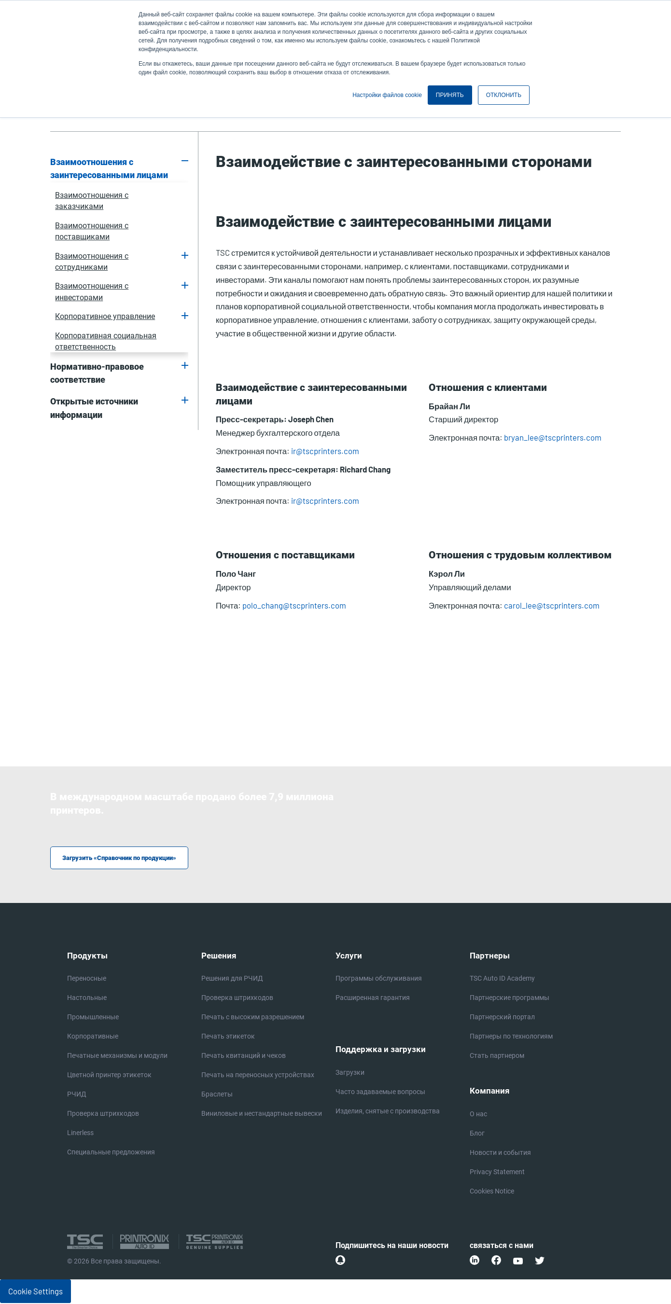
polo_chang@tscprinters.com (294, 605)
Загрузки (350, 1073)
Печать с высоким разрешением (252, 1018)
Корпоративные (92, 1037)
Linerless (80, 1134)
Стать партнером (497, 1056)
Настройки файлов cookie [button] (387, 95)
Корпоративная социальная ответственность (105, 341)
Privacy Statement (497, 1173)
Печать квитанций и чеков (243, 1056)
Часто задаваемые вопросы (380, 1092)
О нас (478, 1115)
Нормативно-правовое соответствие (97, 373)
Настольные (87, 998)
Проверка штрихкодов (103, 1114)
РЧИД (76, 1095)
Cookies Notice (492, 1192)
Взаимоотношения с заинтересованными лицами (109, 168)
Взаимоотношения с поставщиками (91, 231)
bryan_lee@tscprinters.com (552, 437)
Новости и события (500, 1153)
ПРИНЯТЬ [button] (450, 95)
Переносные (86, 979)
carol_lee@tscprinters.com (552, 605)
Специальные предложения (111, 1153)
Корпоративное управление (105, 316)
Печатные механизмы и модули (117, 1056)
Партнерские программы (509, 998)
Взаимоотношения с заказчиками (91, 201)
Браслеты (217, 1095)
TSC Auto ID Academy (502, 979)
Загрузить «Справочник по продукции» (123, 858)
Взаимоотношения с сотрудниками (91, 261)
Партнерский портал (502, 1018)
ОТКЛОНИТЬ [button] (503, 95)
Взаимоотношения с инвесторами (91, 291)
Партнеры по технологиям (511, 1037)
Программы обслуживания (379, 979)
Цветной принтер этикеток (109, 1076)
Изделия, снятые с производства (388, 1112)
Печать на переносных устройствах (257, 1076)
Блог (477, 1134)
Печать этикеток (228, 1037)
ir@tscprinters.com (325, 451)
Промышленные (93, 1018)
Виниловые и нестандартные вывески (261, 1114)
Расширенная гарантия (373, 998)
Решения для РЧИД (232, 979)
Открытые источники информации (94, 408)
